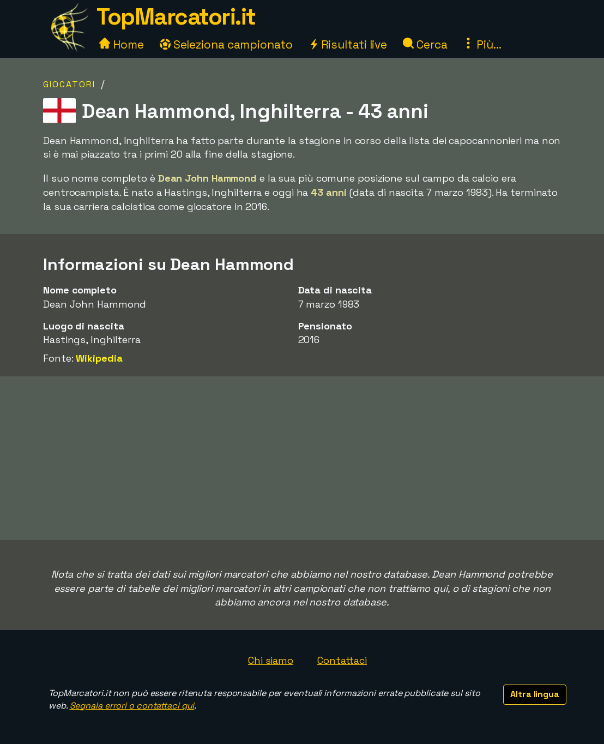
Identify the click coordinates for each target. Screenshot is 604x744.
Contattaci (342, 660)
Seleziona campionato (226, 44)
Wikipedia (99, 358)
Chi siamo (270, 660)
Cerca (425, 44)
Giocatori (69, 84)
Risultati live (348, 44)
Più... (482, 44)
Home (121, 44)
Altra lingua (534, 694)
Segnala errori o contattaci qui (132, 705)
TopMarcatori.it (176, 16)
